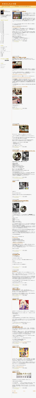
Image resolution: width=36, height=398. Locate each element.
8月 (2, 37)
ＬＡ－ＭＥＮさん (3, 66)
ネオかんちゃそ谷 (9, 4)
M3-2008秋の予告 (16, 254)
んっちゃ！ (14, 271)
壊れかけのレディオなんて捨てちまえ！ (6, 51)
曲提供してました (16, 347)
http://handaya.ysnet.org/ (20, 366)
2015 (2, 27)
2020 (2, 23)
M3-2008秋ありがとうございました (20, 124)
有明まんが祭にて (16, 288)
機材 (1, 53)
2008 (2, 32)
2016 (2, 26)
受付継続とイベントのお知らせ (19, 11)
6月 (2, 39)
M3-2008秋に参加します (17, 327)
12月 (2, 33)
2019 (2, 24)
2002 (2, 42)
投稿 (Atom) (15, 392)
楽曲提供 (2, 52)
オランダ (2, 49)
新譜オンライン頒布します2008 (19, 57)
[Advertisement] (19, 49)
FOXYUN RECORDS (16, 41)
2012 (2, 29)
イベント (2, 48)
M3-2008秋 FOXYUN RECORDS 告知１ (20, 200)
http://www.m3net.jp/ (15, 237)
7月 (2, 38)
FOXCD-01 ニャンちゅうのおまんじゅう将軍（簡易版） (20, 86)
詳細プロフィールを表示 (4, 17)
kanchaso (6, 10)
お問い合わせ (2, 50)
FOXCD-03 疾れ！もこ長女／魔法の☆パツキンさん (19, 74)
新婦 (1, 56)
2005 (2, 41)
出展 (1, 55)
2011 (2, 30)
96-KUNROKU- (2, 67)
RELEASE (2, 47)
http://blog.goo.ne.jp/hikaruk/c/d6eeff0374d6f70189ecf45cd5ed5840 (21, 77)
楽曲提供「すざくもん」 (17, 299)
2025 (2, 21)
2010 (2, 31)
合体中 (13, 181)
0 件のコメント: (20, 108)
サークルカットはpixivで (23, 341)
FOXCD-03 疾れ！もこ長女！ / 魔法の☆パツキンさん (23, 150)
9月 (2, 36)
